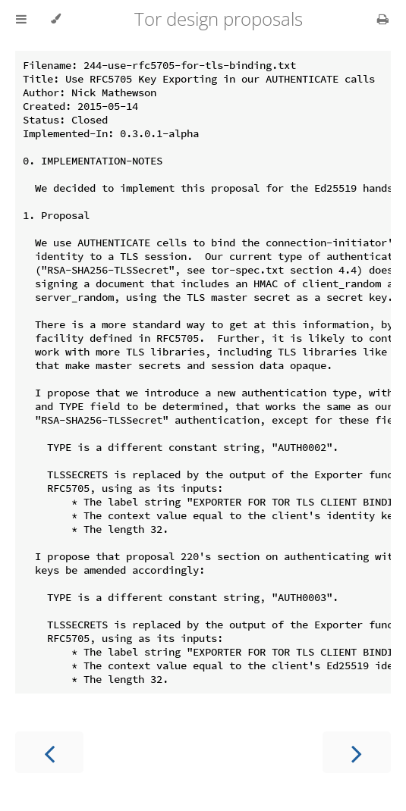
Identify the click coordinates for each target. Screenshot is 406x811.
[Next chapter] (357, 752)
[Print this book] (383, 19)
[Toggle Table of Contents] (21, 19)
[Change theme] (56, 19)
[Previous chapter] (49, 752)
